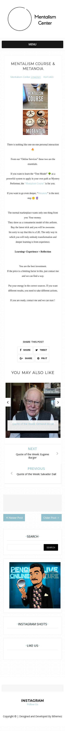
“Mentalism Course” (35, 183)
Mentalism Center (20, 77)
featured (49, 77)
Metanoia (42, 193)
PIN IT (42, 358)
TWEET (41, 350)
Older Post (51, 517)
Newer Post (14, 517)
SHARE (25, 350)
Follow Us (32, 704)
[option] (33, 412)
